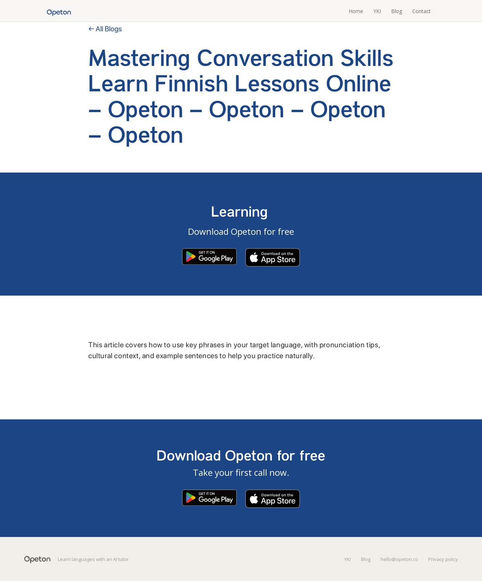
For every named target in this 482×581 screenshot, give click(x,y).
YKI (377, 11)
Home (356, 11)
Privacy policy (443, 559)
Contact (421, 11)
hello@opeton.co (399, 559)
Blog (396, 11)
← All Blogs (105, 28)
